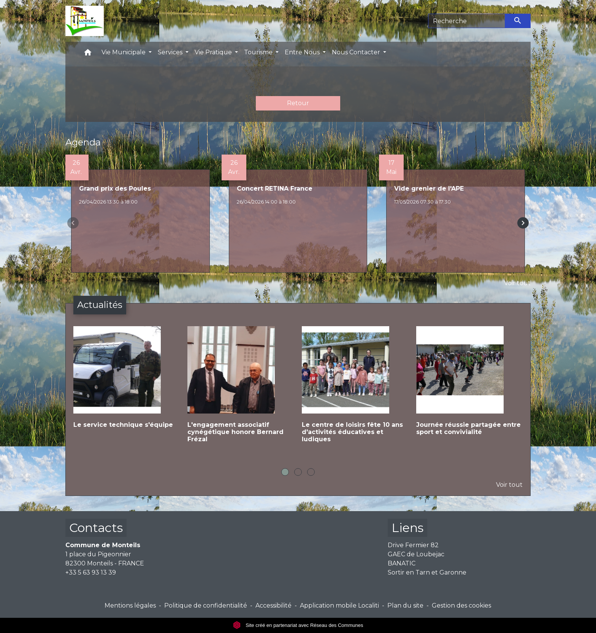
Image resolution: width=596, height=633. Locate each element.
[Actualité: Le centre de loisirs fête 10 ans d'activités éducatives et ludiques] (355, 390)
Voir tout (517, 283)
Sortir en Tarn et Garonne (427, 572)
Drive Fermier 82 (413, 545)
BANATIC (401, 563)
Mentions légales (130, 605)
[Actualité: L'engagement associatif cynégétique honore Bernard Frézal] (240, 390)
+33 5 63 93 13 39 (90, 572)
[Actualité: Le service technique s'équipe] (126, 383)
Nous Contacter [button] (357, 52)
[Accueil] (84, 21)
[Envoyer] (518, 21)
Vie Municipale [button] (124, 52)
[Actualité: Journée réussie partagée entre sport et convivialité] (469, 387)
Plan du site (405, 605)
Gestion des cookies (461, 605)
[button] (87, 54)
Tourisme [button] (259, 52)
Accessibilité (273, 605)
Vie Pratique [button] (214, 52)
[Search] (466, 21)
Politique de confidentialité (205, 605)
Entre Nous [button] (303, 52)
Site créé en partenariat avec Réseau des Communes (298, 625)
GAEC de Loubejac (416, 554)
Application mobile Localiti (339, 605)
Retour (298, 103)
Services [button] (171, 52)
